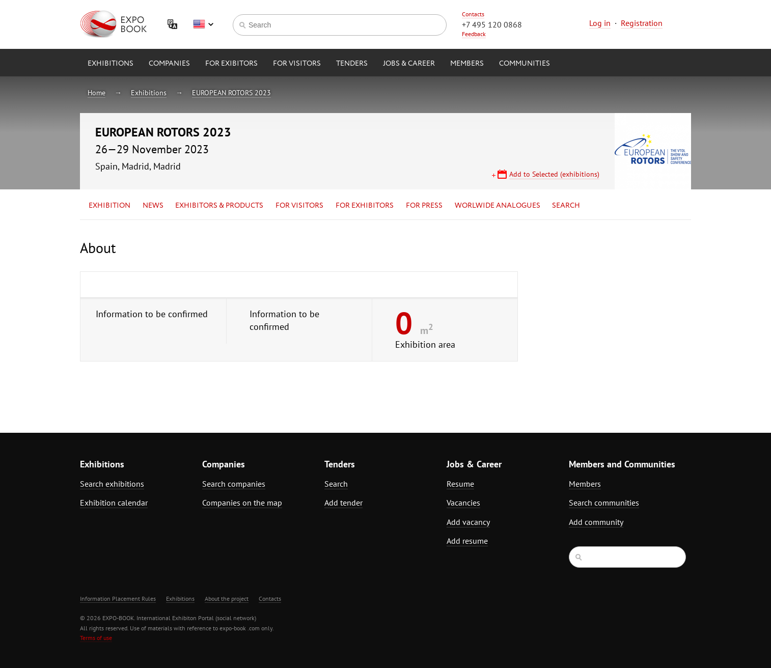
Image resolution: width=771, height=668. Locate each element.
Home (96, 92)
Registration (642, 23)
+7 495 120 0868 (492, 24)
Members (467, 64)
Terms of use (96, 638)
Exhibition (109, 206)
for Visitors (297, 64)
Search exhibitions (112, 484)
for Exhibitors (365, 206)
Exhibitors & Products (219, 206)
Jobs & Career (409, 64)
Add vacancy (468, 522)
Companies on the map (242, 502)
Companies (169, 64)
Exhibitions (110, 64)
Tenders (352, 64)
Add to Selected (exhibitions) (554, 174)
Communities (524, 64)
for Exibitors (231, 64)
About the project (227, 598)
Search (566, 206)
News (153, 206)
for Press (424, 206)
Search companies (233, 484)
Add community (596, 522)
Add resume (467, 541)
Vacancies (463, 502)
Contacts (473, 14)
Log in (600, 23)
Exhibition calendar (114, 502)
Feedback (474, 34)
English (203, 24)
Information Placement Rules (118, 598)
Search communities (604, 502)
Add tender (343, 502)
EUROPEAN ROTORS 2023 (231, 92)
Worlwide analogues (497, 206)
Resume (460, 484)
